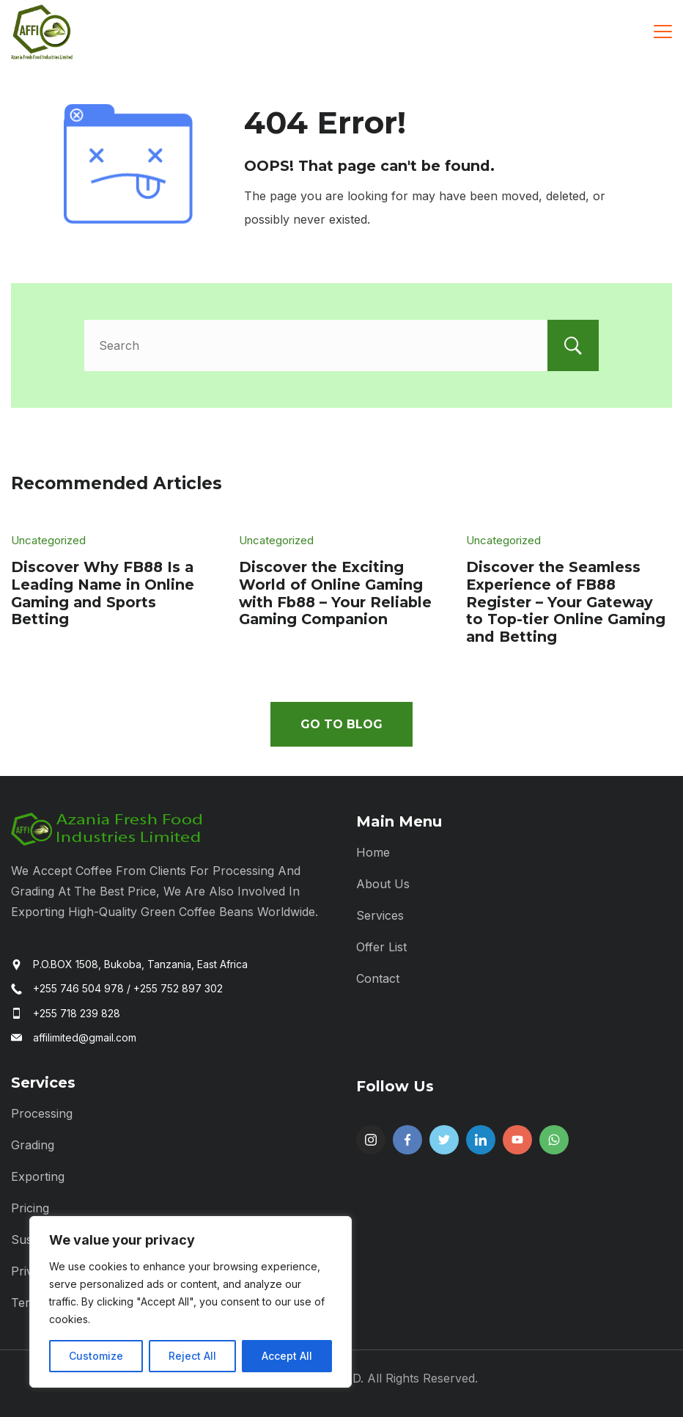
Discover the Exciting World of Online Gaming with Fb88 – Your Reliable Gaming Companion (335, 593)
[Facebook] (407, 1139)
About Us (383, 883)
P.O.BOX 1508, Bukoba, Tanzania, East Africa (140, 964)
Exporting (37, 1176)
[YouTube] (517, 1139)
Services (380, 915)
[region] (190, 1302)
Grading (32, 1145)
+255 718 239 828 (76, 1013)
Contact (377, 978)
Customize (96, 1356)
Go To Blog (341, 724)
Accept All (287, 1356)
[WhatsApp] (554, 1139)
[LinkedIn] (480, 1139)
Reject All (192, 1356)
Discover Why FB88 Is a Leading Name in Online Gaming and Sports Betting (102, 593)
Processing (42, 1113)
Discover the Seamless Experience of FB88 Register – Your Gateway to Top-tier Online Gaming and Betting (565, 601)
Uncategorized (48, 540)
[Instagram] (370, 1139)
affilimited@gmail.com (84, 1037)
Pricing (30, 1208)
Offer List (381, 947)
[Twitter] (444, 1139)
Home (373, 852)
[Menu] (663, 32)
